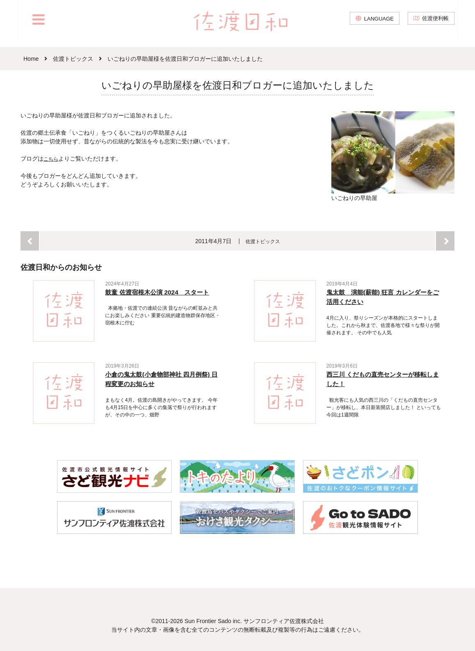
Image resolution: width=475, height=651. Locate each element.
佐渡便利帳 (434, 25)
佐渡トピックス (263, 241)
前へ (30, 240)
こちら (52, 158)
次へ (445, 240)
